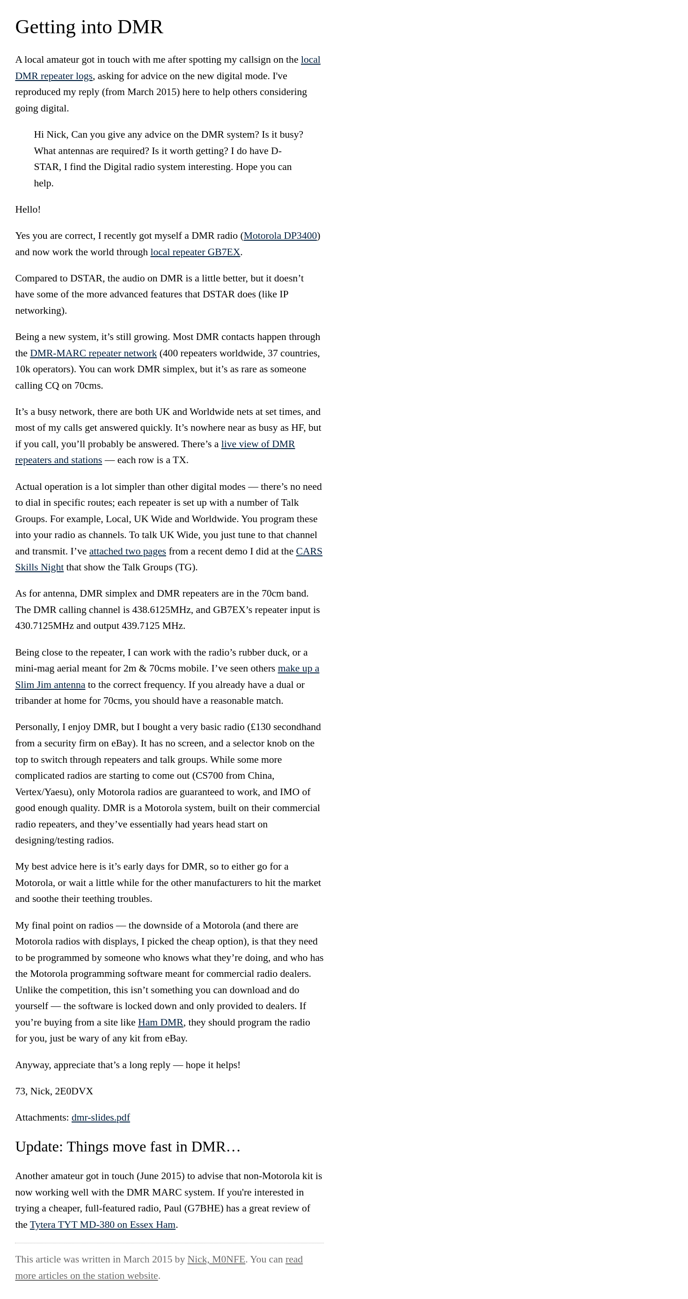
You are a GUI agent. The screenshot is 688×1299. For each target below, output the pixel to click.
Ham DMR (160, 1022)
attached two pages (127, 551)
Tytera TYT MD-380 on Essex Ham (103, 1224)
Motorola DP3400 (280, 235)
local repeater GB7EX (195, 252)
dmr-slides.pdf (101, 1117)
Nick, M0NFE (217, 1259)
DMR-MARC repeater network (93, 353)
